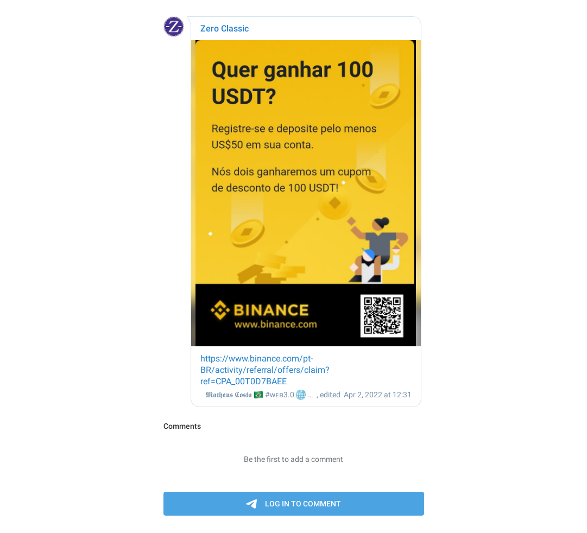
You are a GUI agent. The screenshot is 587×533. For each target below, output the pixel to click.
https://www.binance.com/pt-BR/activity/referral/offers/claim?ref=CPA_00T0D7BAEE (265, 369)
